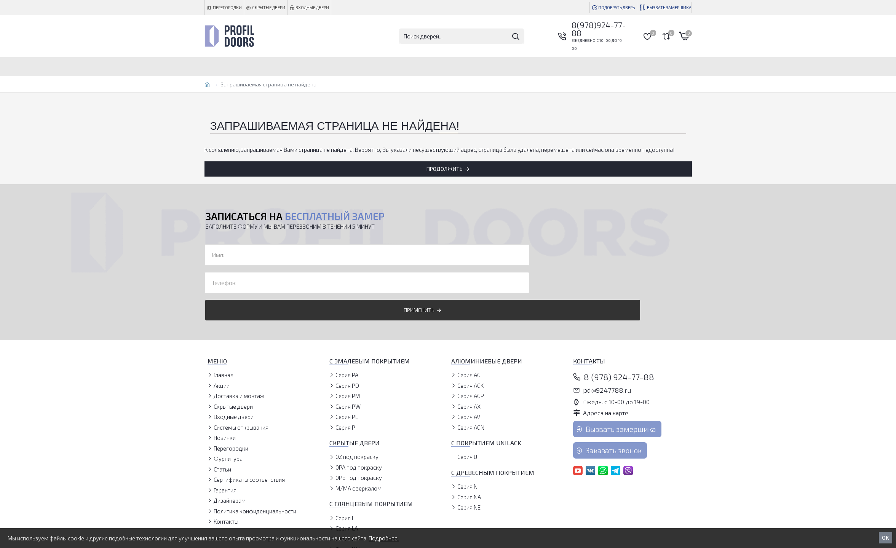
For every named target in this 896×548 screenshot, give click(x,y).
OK (885, 537)
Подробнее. (384, 538)
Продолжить (444, 169)
